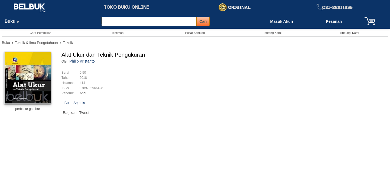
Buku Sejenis (74, 103)
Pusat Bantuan (195, 32)
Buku (14, 21)
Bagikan (70, 112)
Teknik (68, 43)
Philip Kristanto (82, 61)
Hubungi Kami (349, 32)
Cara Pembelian (40, 32)
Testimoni (117, 32)
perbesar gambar (27, 109)
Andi (83, 93)
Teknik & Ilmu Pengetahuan (36, 43)
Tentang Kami (272, 32)
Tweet (84, 112)
